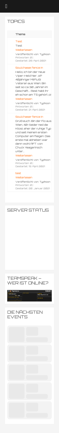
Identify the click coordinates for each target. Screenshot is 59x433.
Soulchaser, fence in (29, 67)
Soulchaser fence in (29, 116)
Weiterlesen (23, 49)
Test (18, 41)
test (18, 173)
